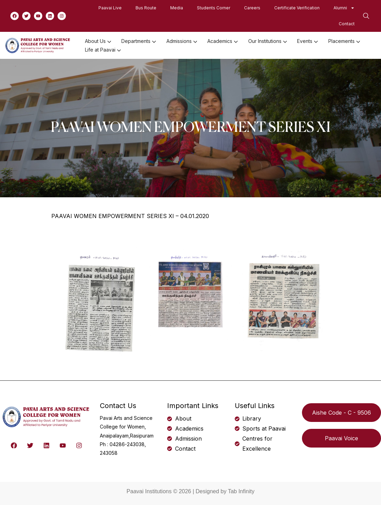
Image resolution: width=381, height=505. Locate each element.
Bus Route (146, 7)
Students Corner (213, 7)
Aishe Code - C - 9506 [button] (341, 412)
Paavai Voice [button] (341, 438)
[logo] (38, 45)
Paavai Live (110, 7)
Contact (347, 23)
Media (176, 7)
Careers (252, 7)
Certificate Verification (297, 7)
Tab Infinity (241, 491)
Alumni (344, 7)
